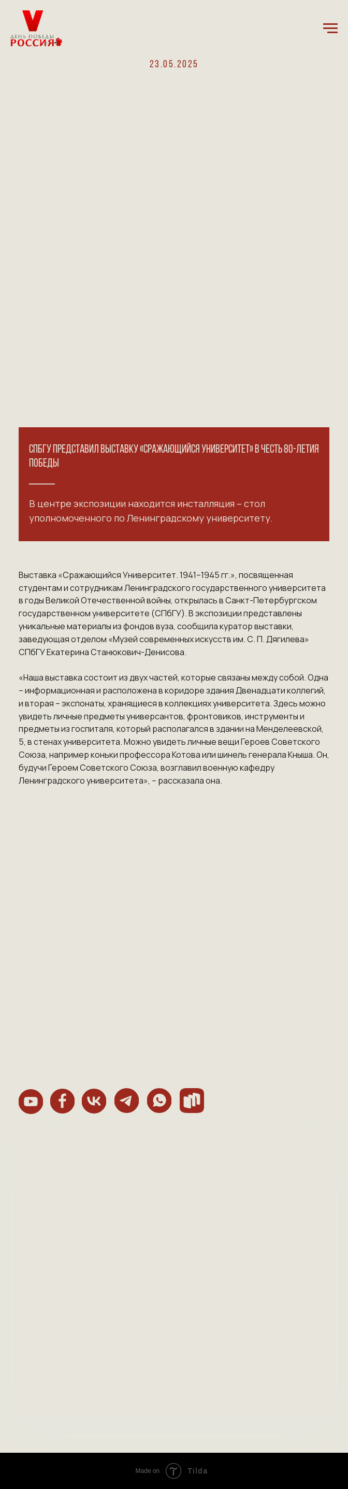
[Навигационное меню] (330, 28)
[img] (31, 1101)
